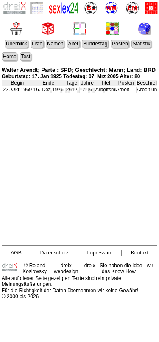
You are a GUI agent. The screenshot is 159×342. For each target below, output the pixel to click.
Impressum (99, 253)
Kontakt (139, 253)
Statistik (141, 44)
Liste (37, 44)
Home (10, 56)
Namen (55, 44)
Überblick (16, 44)
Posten (120, 44)
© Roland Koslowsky (34, 268)
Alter (73, 44)
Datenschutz (54, 253)
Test (25, 56)
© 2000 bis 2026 (20, 297)
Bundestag (95, 44)
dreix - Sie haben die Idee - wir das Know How (118, 268)
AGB (16, 253)
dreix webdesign (66, 268)
